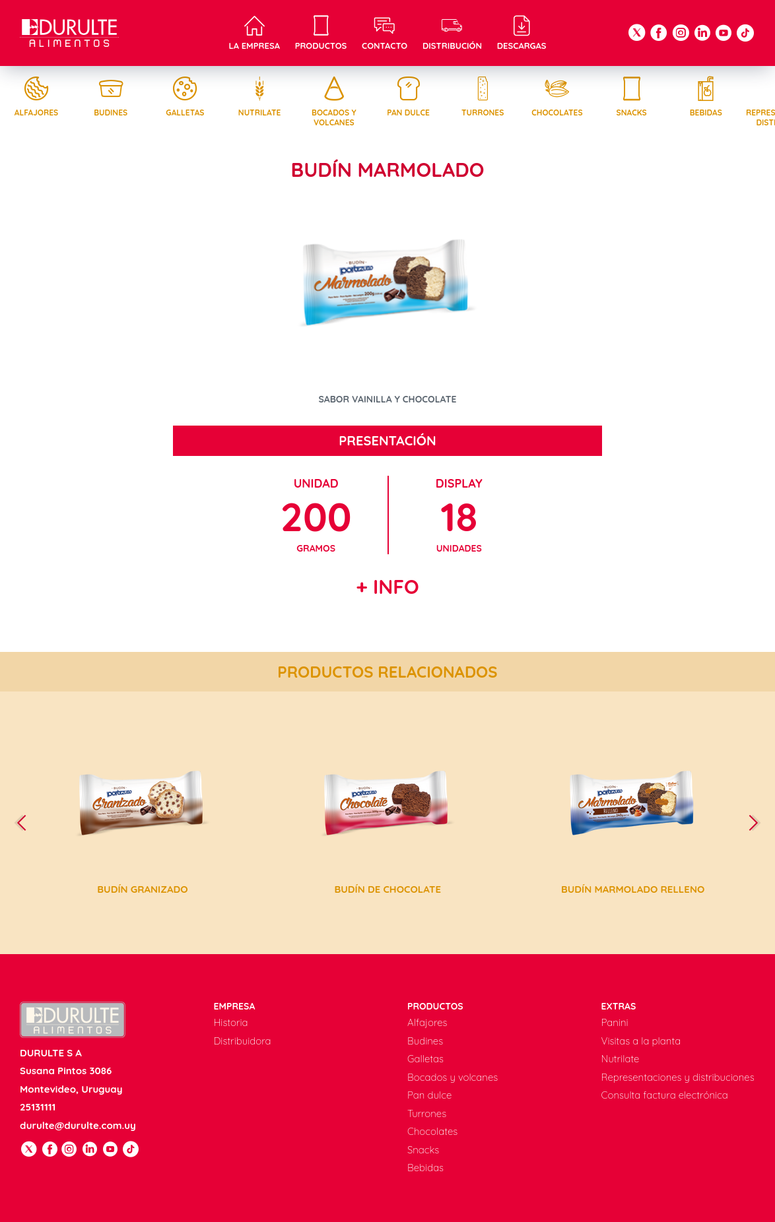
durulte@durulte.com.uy (78, 1125)
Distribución (452, 33)
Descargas (522, 33)
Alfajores (36, 96)
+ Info (387, 586)
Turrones (482, 96)
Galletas (185, 96)
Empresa (234, 1006)
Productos (321, 33)
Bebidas (705, 96)
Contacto (384, 33)
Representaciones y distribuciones (678, 1077)
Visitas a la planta (641, 1041)
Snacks (631, 96)
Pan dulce (408, 96)
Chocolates (557, 96)
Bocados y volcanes (334, 101)
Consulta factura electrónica (664, 1095)
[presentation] (27, 823)
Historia (231, 1022)
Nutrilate (259, 96)
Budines (111, 96)
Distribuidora (242, 1041)
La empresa (254, 33)
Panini (614, 1022)
